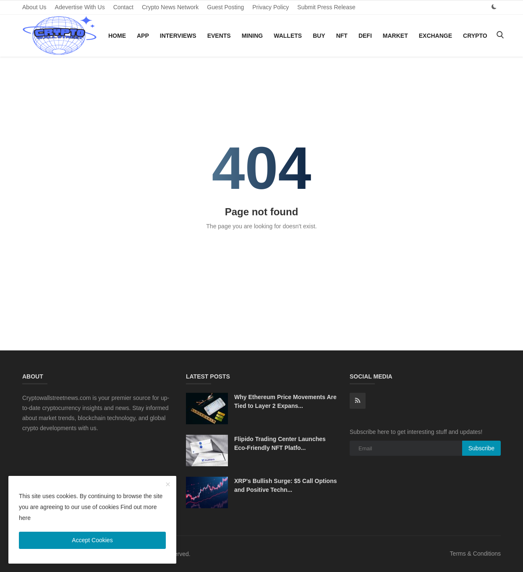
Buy (319, 35)
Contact (123, 7)
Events (219, 35)
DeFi (365, 35)
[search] (500, 35)
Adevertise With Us (80, 7)
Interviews (178, 35)
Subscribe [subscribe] (481, 448)
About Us (34, 7)
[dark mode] (494, 7)
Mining (252, 35)
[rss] (358, 401)
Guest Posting (225, 7)
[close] (168, 484)
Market (395, 35)
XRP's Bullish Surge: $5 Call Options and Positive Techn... (285, 485)
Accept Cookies (92, 540)
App (143, 35)
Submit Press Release (326, 7)
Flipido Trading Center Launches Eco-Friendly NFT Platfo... (280, 443)
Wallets (288, 35)
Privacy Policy (270, 7)
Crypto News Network (170, 7)
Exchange (435, 35)
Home (117, 35)
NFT (342, 35)
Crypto (475, 35)
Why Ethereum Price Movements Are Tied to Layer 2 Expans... (285, 401)
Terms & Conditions (475, 553)
